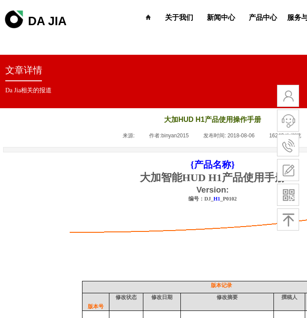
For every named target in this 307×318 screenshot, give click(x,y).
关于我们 (179, 17)
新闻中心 (221, 17)
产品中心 (263, 17)
